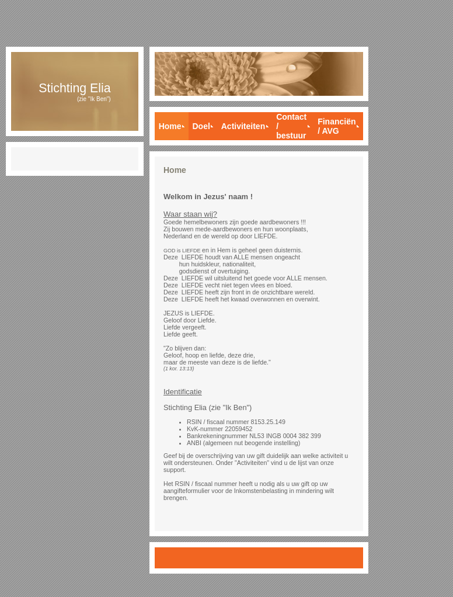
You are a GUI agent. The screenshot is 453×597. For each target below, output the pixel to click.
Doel (201, 126)
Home (170, 126)
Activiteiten (243, 126)
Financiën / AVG (337, 126)
